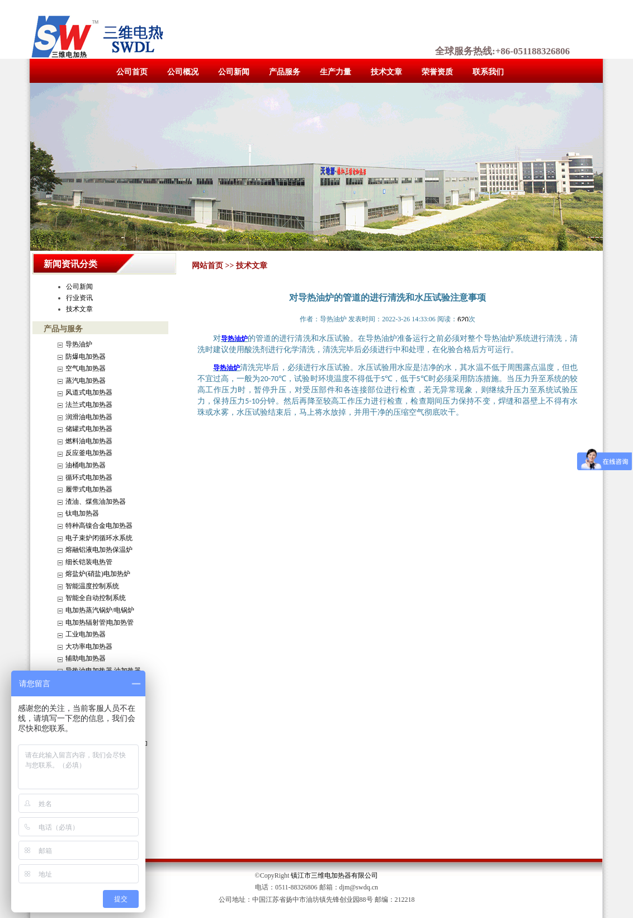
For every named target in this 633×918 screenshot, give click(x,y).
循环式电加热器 (88, 477)
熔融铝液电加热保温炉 (99, 550)
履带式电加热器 (88, 489)
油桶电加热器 (85, 465)
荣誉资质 (437, 72)
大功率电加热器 (88, 646)
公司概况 (183, 72)
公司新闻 (233, 72)
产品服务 (284, 72)
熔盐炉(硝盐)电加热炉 (97, 574)
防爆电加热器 (85, 356)
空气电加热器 (85, 368)
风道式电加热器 (88, 392)
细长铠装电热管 (88, 562)
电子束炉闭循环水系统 (99, 538)
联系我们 (488, 72)
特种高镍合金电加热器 (99, 526)
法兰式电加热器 (88, 405)
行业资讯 (79, 298)
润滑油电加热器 (88, 417)
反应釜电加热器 (88, 453)
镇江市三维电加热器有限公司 (334, 875)
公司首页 (132, 72)
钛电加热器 (82, 513)
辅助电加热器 (85, 658)
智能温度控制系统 (92, 586)
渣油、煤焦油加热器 (95, 501)
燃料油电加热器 (88, 441)
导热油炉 (78, 344)
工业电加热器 (85, 634)
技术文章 (386, 72)
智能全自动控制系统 (95, 598)
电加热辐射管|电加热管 (99, 622)
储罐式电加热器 (88, 429)
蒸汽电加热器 (85, 381)
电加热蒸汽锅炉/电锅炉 (99, 610)
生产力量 (335, 72)
